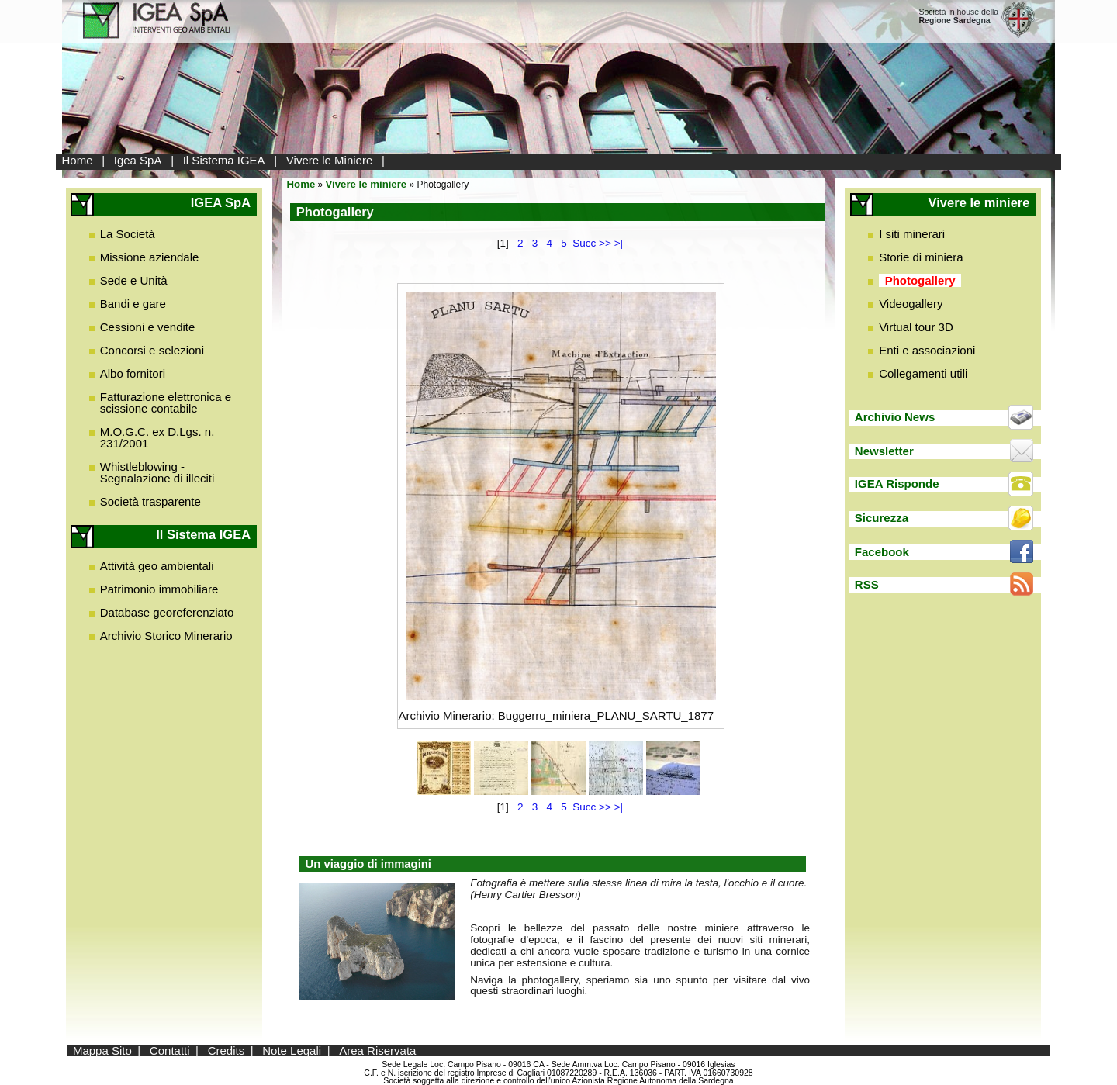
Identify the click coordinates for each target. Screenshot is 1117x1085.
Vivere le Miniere (329, 160)
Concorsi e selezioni (152, 350)
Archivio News (895, 416)
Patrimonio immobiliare (159, 589)
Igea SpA (138, 160)
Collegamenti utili (923, 373)
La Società (127, 233)
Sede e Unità (134, 280)
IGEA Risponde (897, 483)
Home (77, 160)
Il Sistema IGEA (224, 160)
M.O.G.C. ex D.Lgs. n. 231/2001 (157, 437)
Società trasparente (150, 501)
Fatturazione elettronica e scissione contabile (165, 402)
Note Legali (291, 1050)
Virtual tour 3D (916, 326)
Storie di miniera (921, 257)
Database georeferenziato (167, 612)
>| (618, 243)
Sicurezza (881, 517)
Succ (584, 243)
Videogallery (910, 303)
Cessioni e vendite (147, 326)
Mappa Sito (102, 1050)
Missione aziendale (149, 257)
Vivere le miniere (366, 184)
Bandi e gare (133, 303)
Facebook (882, 551)
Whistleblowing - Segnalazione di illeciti (157, 472)
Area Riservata (377, 1050)
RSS (867, 584)
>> (605, 243)
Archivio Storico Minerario (166, 635)
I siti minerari (912, 233)
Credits (226, 1050)
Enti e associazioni (927, 350)
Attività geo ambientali (157, 565)
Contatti (170, 1050)
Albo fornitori (132, 373)
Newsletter (884, 451)
